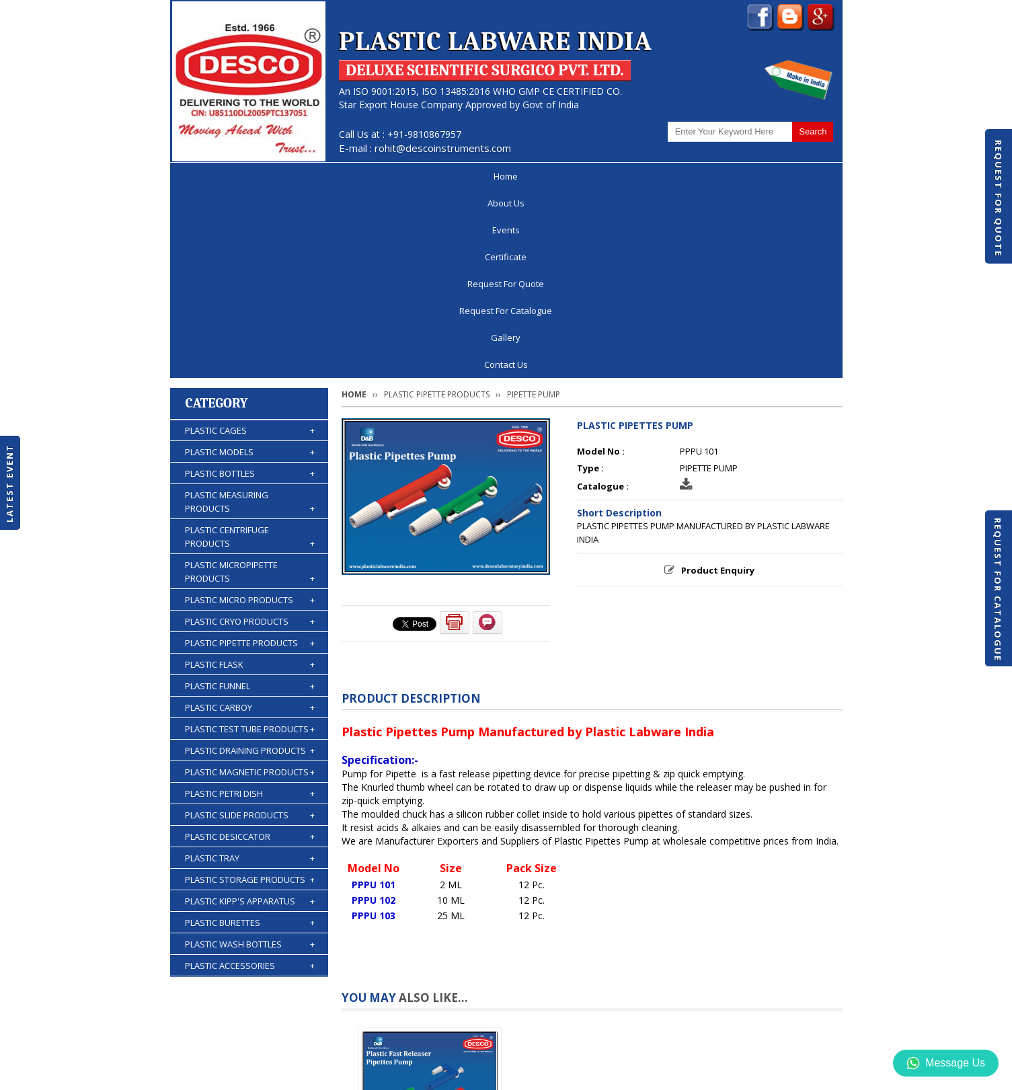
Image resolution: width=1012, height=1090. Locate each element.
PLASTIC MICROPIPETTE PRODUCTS (250, 384)
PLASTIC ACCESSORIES (250, 778)
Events (342, 176)
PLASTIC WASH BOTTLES (250, 756)
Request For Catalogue (998, 590)
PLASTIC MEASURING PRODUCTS (250, 314)
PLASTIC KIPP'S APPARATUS (250, 713)
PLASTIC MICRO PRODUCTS (250, 412)
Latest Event (9, 483)
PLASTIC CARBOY (250, 520)
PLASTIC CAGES (250, 242)
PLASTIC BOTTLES (250, 286)
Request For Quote (998, 198)
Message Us (945, 1063)
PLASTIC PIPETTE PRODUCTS (250, 455)
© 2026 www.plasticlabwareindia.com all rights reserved (294, 1073)
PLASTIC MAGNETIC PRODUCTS (250, 584)
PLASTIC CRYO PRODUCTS (250, 433)
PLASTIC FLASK (250, 476)
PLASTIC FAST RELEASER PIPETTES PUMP (429, 969)
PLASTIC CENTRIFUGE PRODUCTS (250, 349)
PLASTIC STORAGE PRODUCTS (250, 692)
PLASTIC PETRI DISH (250, 606)
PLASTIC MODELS (250, 264)
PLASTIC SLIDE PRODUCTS (250, 627)
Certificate (411, 176)
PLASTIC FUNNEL (250, 498)
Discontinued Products (660, 1039)
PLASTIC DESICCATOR (250, 649)
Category (217, 215)
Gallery (721, 176)
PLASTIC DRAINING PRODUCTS (250, 563)
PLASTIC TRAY (250, 670)
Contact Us (793, 176)
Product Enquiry (717, 383)
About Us (274, 176)
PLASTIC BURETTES (250, 735)
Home (209, 176)
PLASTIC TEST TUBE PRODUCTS (250, 541)
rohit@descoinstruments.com (443, 148)
